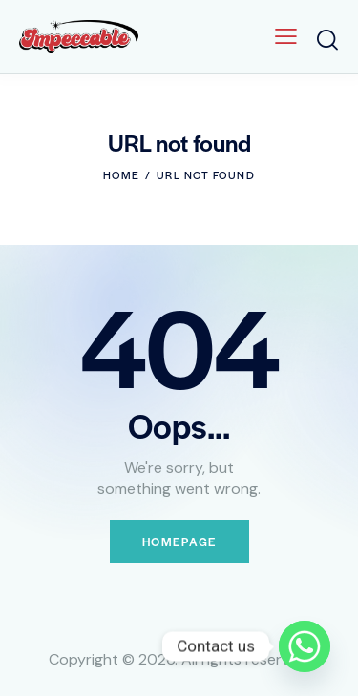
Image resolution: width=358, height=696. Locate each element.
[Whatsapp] (304, 646)
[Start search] (327, 39)
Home (121, 174)
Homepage (179, 541)
